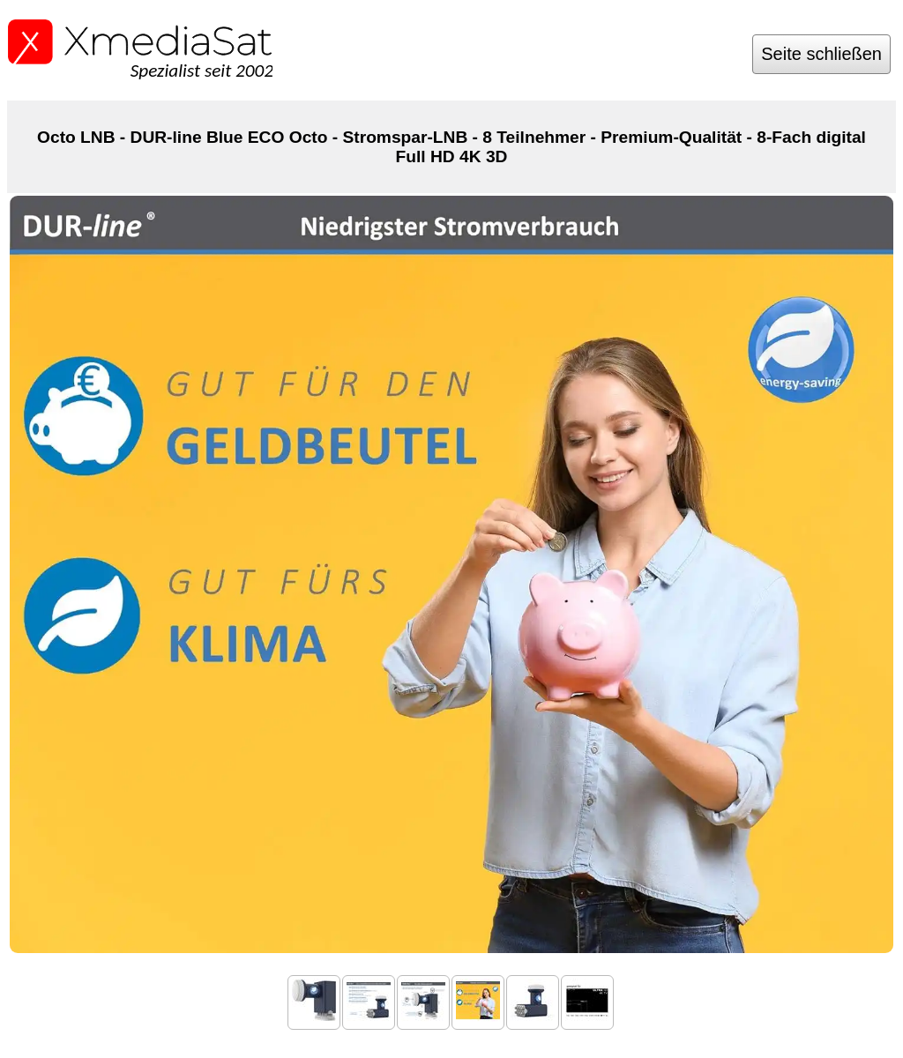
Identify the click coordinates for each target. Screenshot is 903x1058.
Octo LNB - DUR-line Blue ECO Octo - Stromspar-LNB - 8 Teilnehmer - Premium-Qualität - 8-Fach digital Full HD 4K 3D (451, 147)
